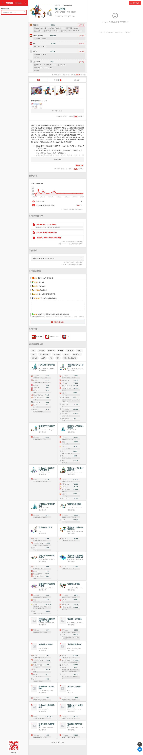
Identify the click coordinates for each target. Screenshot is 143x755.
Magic (34, 354)
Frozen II (70, 351)
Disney (60, 351)
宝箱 (58, 358)
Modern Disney (44, 354)
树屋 (51, 358)
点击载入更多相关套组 (57, 742)
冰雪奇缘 (41, 351)
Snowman (57, 354)
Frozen (79, 351)
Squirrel (66, 354)
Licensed (51, 351)
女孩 (33, 351)
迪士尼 (43, 358)
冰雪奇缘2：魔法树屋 (70, 358)
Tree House (76, 354)
